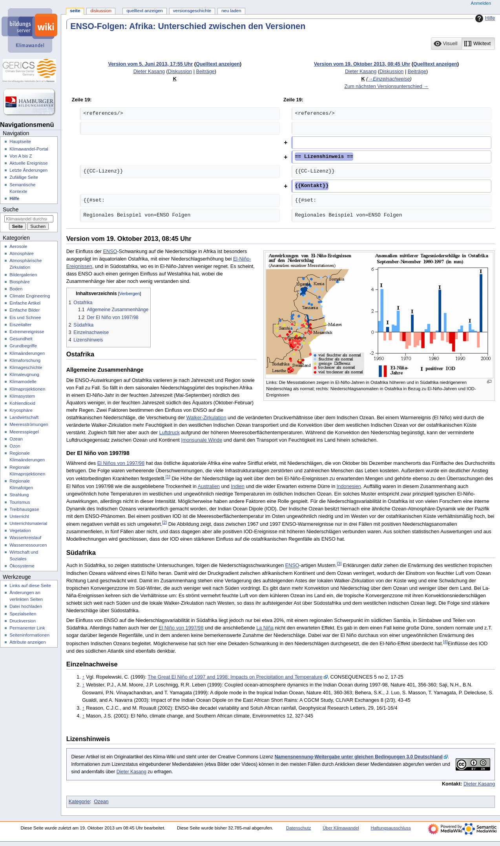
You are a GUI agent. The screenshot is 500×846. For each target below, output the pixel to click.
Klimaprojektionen (27, 389)
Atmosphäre (21, 253)
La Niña (265, 628)
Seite (75, 10)
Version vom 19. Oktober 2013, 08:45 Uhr (362, 64)
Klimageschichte (25, 367)
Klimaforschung (24, 360)
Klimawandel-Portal (28, 149)
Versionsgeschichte (192, 10)
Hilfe (484, 18)
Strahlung (19, 494)
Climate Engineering (29, 296)
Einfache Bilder (24, 310)
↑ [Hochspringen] (83, 677)
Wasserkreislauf (25, 537)
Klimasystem (22, 396)
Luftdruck (169, 432)
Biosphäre (19, 281)
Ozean (101, 801)
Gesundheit (21, 338)
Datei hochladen (25, 606)
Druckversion (22, 620)
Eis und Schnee (25, 317)
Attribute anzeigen (27, 642)
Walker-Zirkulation (206, 417)
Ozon (14, 446)
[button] (446, 43)
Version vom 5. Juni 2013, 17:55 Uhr (150, 64)
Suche (10, 209)
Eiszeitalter (20, 324)
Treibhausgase (24, 509)
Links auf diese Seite (30, 585)
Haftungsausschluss (391, 828)
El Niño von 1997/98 (181, 628)
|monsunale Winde (201, 440)
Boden (15, 288)
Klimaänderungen (27, 353)
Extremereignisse (26, 331)
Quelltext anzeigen (218, 64)
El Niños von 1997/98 (121, 463)
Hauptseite (20, 141)
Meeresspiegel (24, 431)
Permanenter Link (27, 628)
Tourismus (19, 502)
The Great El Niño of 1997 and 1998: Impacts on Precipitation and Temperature (235, 677)
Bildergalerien (23, 274)
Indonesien (349, 486)
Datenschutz (298, 828)
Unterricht (19, 516)
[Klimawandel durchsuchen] (28, 218)
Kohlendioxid (22, 403)
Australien (209, 486)
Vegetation (20, 530)
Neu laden (231, 10)
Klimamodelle (22, 381)
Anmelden (481, 3)
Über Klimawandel (341, 828)
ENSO (110, 251)
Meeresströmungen (28, 424)
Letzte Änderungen (28, 170)
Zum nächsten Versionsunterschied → (386, 86)
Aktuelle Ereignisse (28, 163)
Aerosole (18, 246)
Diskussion (180, 71)
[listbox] (463, 43)
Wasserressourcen (28, 545)
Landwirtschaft (23, 417)
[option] (446, 43)
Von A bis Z (20, 156)
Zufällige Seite (23, 177)
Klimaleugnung (24, 374)
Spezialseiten (22, 613)
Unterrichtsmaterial (28, 523)
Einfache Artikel (24, 303)
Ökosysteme (22, 565)
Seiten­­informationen (29, 635)
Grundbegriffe (23, 345)
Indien (238, 486)
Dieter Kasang (131, 771)
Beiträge (205, 71)
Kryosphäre (21, 410)
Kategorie (79, 801)
